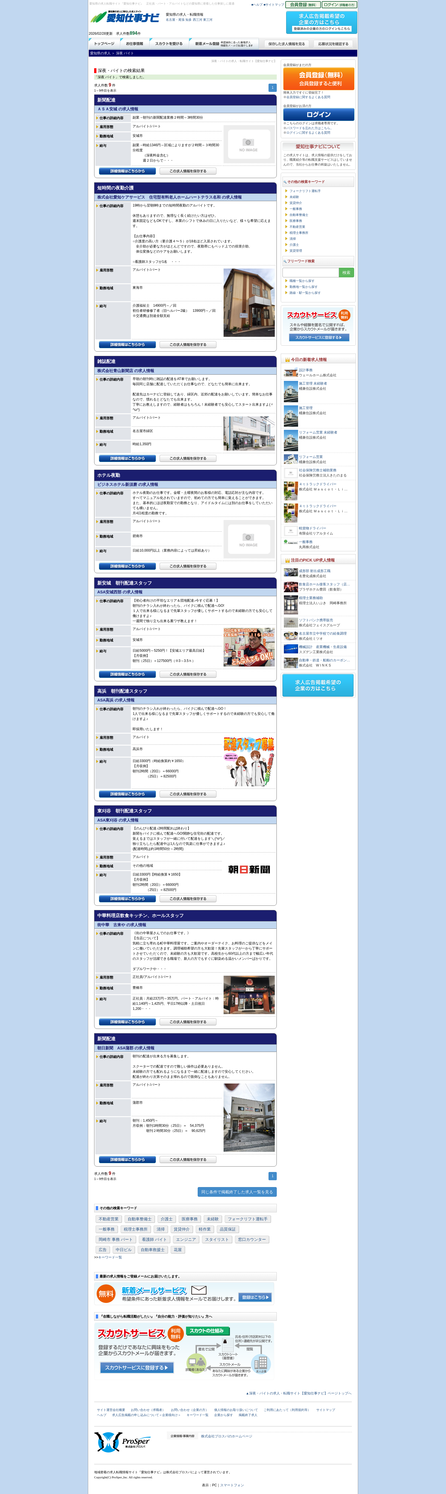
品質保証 (228, 1229)
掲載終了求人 (248, 1415)
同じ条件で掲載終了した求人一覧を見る (237, 1192)
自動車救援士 (153, 1249)
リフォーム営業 (311, 457)
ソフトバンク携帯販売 (316, 620)
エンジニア (186, 1239)
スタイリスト (217, 1239)
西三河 (197, 19)
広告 (103, 1249)
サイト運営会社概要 (111, 1410)
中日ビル (124, 1249)
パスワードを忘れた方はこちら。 (309, 128)
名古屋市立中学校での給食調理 (323, 633)
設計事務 (306, 370)
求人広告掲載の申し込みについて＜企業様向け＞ (146, 1415)
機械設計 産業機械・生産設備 (323, 647)
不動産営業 (109, 1219)
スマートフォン (232, 1485)
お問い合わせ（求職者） (148, 1410)
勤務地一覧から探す (304, 286)
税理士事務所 (136, 1229)
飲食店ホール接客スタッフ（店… (324, 584)
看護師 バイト (154, 1239)
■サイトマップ (274, 4)
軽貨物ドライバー (314, 528)
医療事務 (190, 1219)
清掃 (161, 1229)
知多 (188, 19)
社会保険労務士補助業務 (317, 470)
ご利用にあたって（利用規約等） (287, 1410)
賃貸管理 (296, 250)
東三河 (207, 19)
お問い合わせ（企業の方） (189, 1410)
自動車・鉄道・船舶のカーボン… (324, 660)
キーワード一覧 (110, 1257)
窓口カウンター (252, 1239)
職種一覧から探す (302, 280)
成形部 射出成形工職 (315, 571)
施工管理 (306, 408)
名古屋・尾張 (175, 19)
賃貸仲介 (182, 1229)
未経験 (213, 1219)
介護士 (167, 1219)
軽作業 (205, 1229)
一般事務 (107, 1229)
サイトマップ (325, 1410)
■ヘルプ (257, 4)
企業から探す (223, 1415)
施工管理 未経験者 (313, 383)
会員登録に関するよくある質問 (308, 97)
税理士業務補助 (311, 598)
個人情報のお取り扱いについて (236, 1410)
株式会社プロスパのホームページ (226, 1436)
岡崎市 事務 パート (116, 1239)
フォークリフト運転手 (248, 1219)
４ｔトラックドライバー (317, 484)
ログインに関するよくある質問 (308, 132)
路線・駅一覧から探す (305, 292)
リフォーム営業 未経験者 (318, 432)
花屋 (178, 1249)
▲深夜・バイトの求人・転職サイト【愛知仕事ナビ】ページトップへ (299, 1393)
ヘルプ (101, 1415)
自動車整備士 (140, 1219)
